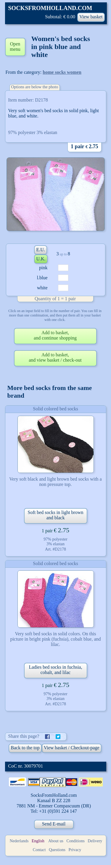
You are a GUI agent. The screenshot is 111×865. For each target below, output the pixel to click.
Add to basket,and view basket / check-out (55, 357)
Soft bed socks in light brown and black (55, 515)
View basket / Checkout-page (71, 747)
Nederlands (19, 841)
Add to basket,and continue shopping (55, 335)
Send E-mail (54, 823)
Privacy (74, 850)
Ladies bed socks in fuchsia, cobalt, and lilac (55, 670)
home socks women (62, 72)
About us (55, 841)
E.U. (40, 249)
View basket (91, 16)
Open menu (15, 46)
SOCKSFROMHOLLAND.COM (50, 8)
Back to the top (25, 747)
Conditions (75, 841)
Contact (39, 850)
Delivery (95, 841)
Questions (57, 850)
